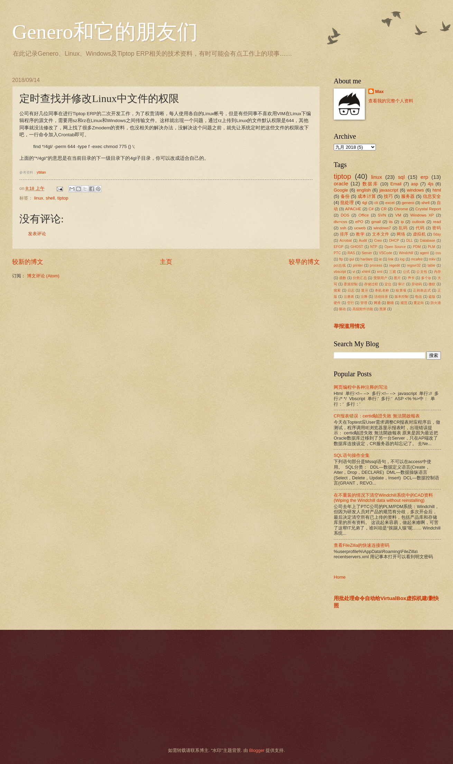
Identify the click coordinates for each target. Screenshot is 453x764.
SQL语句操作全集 (352, 455)
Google (341, 190)
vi (354, 272)
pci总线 (340, 265)
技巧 (388, 196)
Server (367, 253)
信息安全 (432, 196)
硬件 (337, 303)
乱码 (403, 228)
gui (351, 259)
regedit (394, 265)
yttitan (41, 172)
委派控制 (351, 284)
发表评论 (37, 233)
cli (376, 203)
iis (391, 222)
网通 (377, 303)
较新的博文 (27, 261)
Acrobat (346, 240)
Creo (378, 240)
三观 (392, 272)
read (437, 222)
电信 (418, 296)
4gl (364, 203)
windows (415, 190)
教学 (360, 234)
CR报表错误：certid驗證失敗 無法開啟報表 (377, 415)
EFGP (338, 247)
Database (427, 240)
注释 (364, 296)
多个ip (426, 278)
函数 (342, 278)
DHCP (394, 240)
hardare (366, 259)
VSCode (385, 253)
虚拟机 (419, 234)
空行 (350, 303)
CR (384, 209)
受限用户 (380, 278)
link (391, 259)
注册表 (349, 296)
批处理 (347, 202)
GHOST (357, 247)
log (402, 259)
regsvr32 (414, 265)
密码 (436, 228)
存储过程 (371, 284)
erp (424, 177)
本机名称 (382, 290)
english (364, 190)
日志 (351, 290)
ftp (341, 259)
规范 (403, 303)
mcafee (417, 259)
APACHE (353, 209)
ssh (343, 228)
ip (402, 222)
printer (358, 265)
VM (398, 215)
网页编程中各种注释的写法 (361, 387)
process (376, 265)
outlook (418, 222)
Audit (363, 240)
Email (395, 183)
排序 (344, 234)
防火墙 (436, 303)
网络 (401, 234)
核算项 (401, 290)
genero (408, 203)
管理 (363, 303)
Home (339, 577)
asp (414, 183)
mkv (432, 259)
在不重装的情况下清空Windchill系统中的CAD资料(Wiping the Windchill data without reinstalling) (383, 498)
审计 (401, 284)
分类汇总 (360, 278)
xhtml (366, 272)
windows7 (382, 228)
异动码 (417, 284)
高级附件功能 (362, 309)
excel (390, 203)
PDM (417, 247)
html (437, 190)
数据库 (370, 183)
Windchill (406, 253)
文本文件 (380, 234)
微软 (431, 284)
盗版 (431, 296)
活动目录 (381, 296)
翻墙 (390, 303)
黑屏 (382, 309)
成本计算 (367, 196)
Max (379, 91)
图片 (397, 278)
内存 (437, 272)
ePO (359, 222)
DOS (345, 215)
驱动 (342, 309)
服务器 (408, 196)
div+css (340, 222)
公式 (406, 272)
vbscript (340, 272)
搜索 (337, 290)
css (438, 253)
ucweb (360, 228)
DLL (409, 240)
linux (38, 198)
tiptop (62, 198)
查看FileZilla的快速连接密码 (361, 545)
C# (371, 209)
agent (424, 253)
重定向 (419, 303)
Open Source (395, 247)
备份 (345, 196)
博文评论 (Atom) (43, 275)
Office (364, 215)
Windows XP (422, 215)
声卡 (411, 278)
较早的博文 (304, 261)
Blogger (256, 750)
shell (50, 198)
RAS (351, 253)
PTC (337, 253)
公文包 (421, 272)
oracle (341, 183)
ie (380, 259)
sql (401, 177)
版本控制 (402, 296)
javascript (388, 190)
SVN (382, 215)
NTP (374, 247)
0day (437, 234)
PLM (431, 247)
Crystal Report (428, 209)
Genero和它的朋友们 (105, 31)
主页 (166, 261)
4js (430, 183)
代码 (420, 228)
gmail (376, 222)
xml (379, 272)
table (431, 265)
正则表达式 (422, 290)
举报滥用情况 (349, 326)
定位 (388, 284)
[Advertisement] (217, 688)
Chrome (401, 209)
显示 (364, 290)
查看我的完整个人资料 (390, 100)
